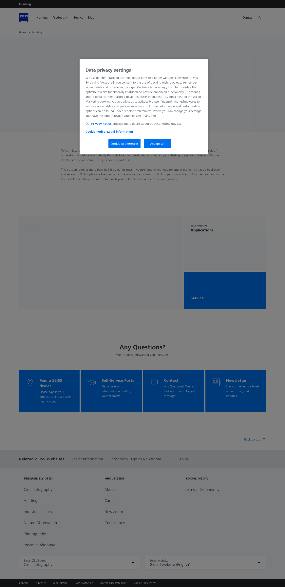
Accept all (157, 143)
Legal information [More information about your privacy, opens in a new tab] (120, 131)
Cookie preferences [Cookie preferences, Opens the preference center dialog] (124, 143)
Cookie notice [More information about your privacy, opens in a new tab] (95, 131)
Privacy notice (101, 123)
